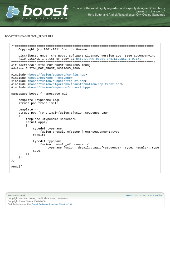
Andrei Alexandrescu (122, 14)
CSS (143, 227)
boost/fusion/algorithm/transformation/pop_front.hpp (75, 94)
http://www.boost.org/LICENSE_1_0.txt (108, 62)
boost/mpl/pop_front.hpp (50, 86)
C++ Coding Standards (150, 14)
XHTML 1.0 (131, 227)
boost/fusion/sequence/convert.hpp (59, 98)
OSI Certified (155, 227)
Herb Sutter (95, 14)
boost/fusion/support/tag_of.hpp (57, 90)
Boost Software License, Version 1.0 (51, 235)
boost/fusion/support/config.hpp (57, 82)
